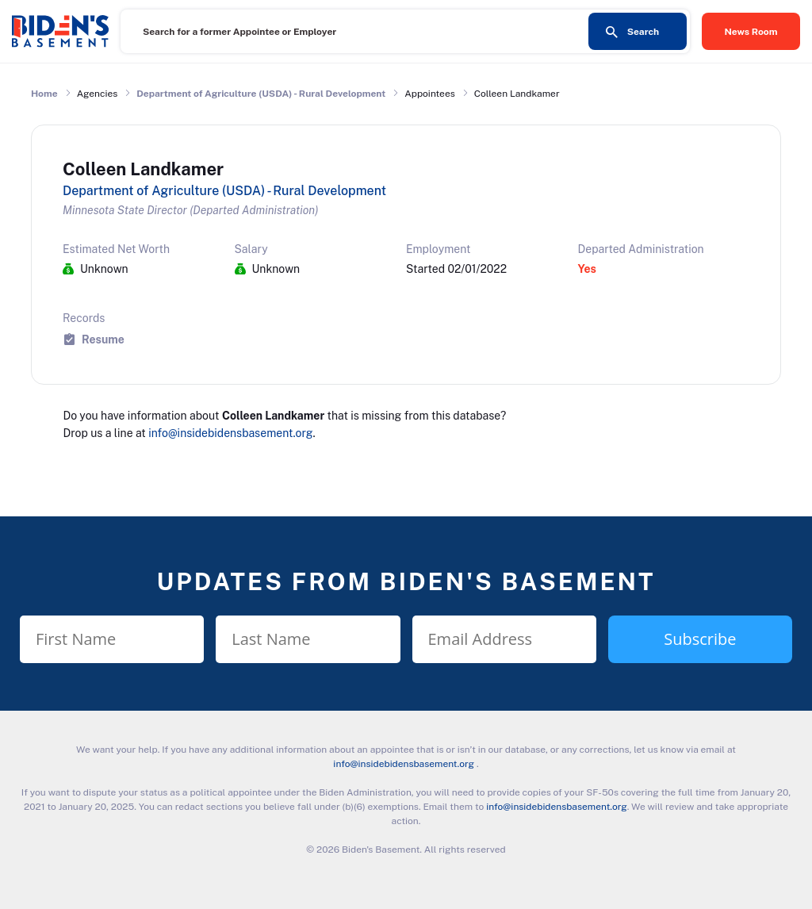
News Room (751, 31)
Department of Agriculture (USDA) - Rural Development (260, 93)
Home (44, 93)
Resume (103, 339)
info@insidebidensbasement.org (230, 433)
